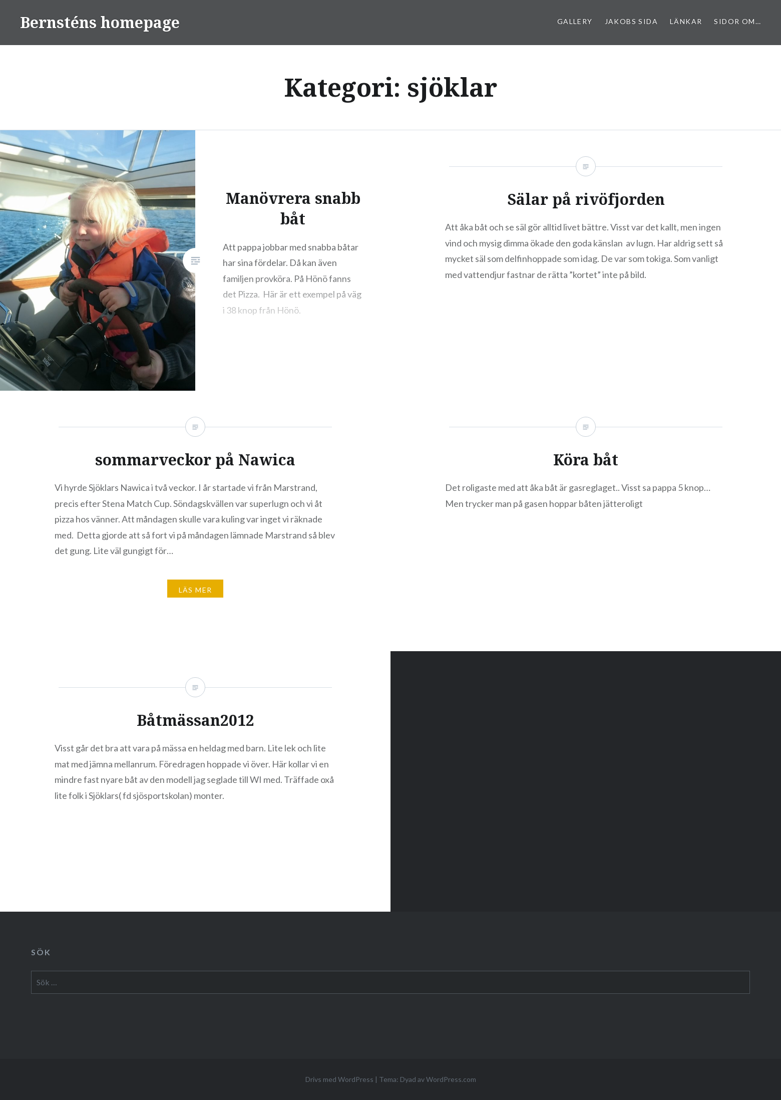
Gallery (575, 21)
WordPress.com (451, 1079)
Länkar (686, 21)
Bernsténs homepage (100, 22)
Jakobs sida (631, 21)
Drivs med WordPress (339, 1079)
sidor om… (737, 21)
